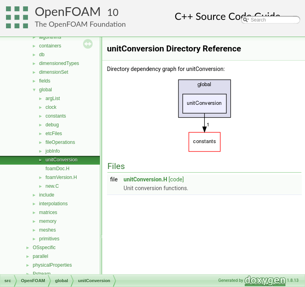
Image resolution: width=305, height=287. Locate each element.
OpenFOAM (68, 11)
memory (47, 221)
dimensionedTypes (59, 63)
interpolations (53, 203)
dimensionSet (53, 72)
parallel (40, 256)
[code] (176, 179)
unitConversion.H (145, 179)
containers (50, 46)
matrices (48, 212)
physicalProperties (52, 265)
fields (44, 81)
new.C (52, 186)
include (46, 195)
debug (52, 125)
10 (113, 12)
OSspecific (44, 247)
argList (53, 98)
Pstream (42, 274)
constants (56, 116)
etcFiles (54, 133)
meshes (47, 230)
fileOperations (60, 142)
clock (51, 107)
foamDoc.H (57, 168)
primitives (49, 239)
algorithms (50, 37)
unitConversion (61, 160)
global (45, 89)
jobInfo (53, 151)
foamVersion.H (61, 177)
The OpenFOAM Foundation (80, 24)
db (41, 54)
